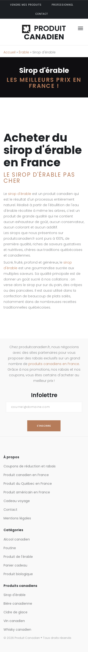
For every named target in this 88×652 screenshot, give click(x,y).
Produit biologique (18, 574)
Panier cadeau (15, 565)
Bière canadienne (18, 603)
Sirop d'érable (15, 594)
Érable (24, 52)
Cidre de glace (15, 612)
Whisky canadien (17, 629)
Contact (41, 14)
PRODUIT (44, 32)
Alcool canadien (17, 539)
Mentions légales (17, 518)
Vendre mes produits (26, 5)
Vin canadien (14, 620)
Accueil (9, 52)
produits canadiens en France (53, 363)
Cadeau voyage (17, 501)
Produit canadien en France (26, 475)
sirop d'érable (19, 193)
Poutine (10, 548)
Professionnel (62, 5)
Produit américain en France (27, 492)
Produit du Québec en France (28, 483)
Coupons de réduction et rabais (30, 466)
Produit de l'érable (18, 556)
